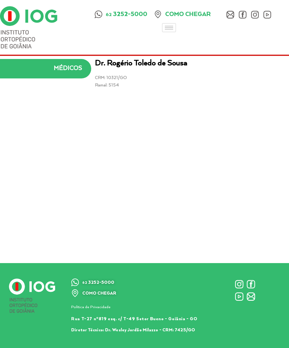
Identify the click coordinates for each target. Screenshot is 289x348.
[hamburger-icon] (169, 27)
